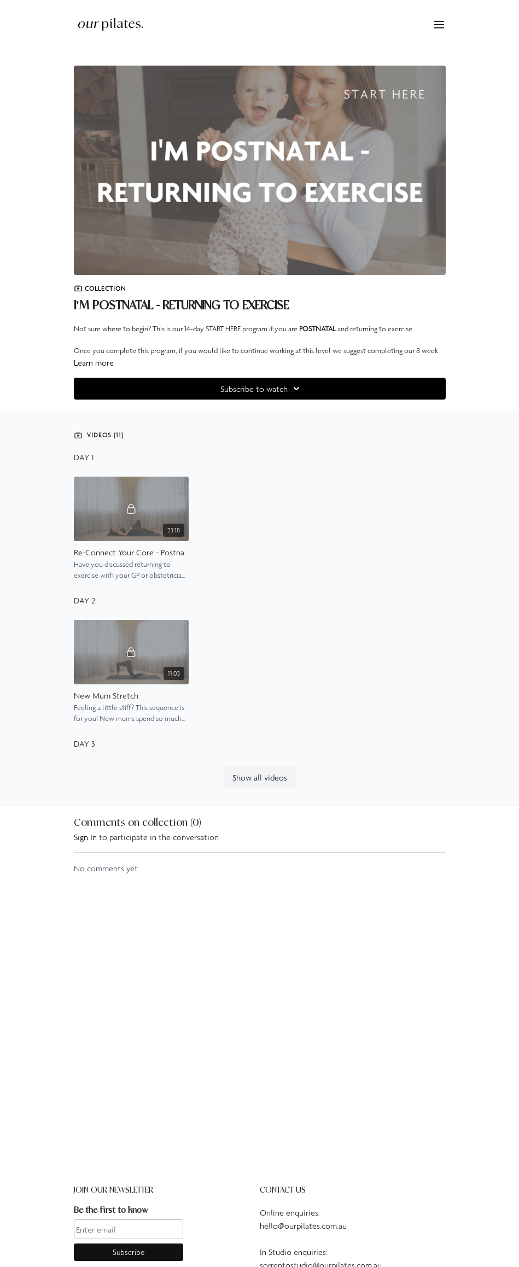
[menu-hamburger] (439, 24)
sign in (85, 837)
